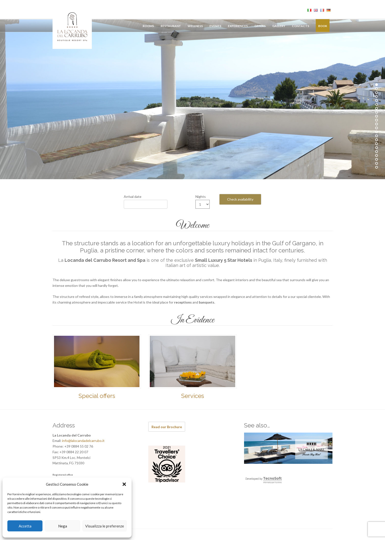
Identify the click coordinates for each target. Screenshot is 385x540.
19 (376, 155)
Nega (62, 526)
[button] (124, 484)
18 (376, 151)
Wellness (195, 26)
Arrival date (132, 196)
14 (376, 135)
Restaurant (171, 26)
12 (376, 128)
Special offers (97, 395)
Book (322, 26)
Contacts (300, 26)
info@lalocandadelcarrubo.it (83, 440)
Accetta (25, 526)
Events (215, 26)
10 (376, 120)
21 (376, 163)
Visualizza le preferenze (104, 526)
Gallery (278, 26)
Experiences (238, 26)
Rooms (148, 26)
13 (376, 132)
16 (376, 143)
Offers (260, 26)
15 (376, 139)
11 (376, 124)
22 (376, 167)
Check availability (240, 199)
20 (376, 159)
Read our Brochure (166, 427)
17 (376, 147)
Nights (200, 196)
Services (192, 395)
